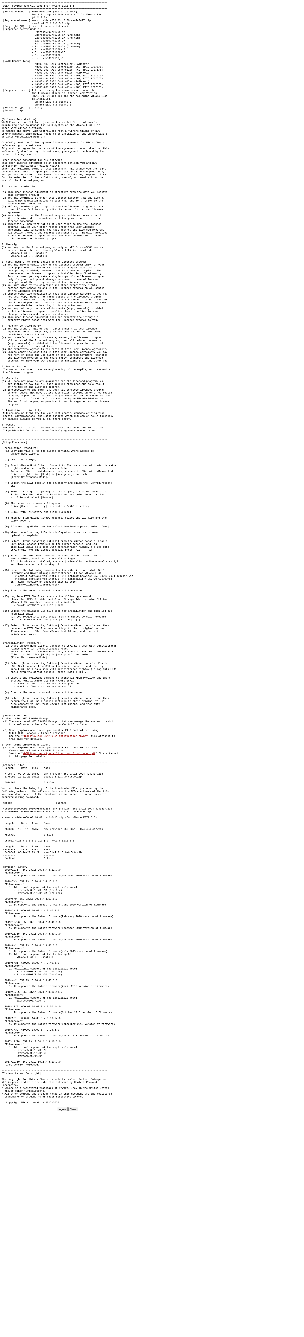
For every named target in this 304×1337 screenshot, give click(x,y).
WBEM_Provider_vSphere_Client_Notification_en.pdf (59, 904)
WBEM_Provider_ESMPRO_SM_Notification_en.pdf (55, 883)
